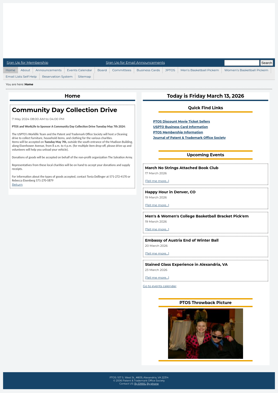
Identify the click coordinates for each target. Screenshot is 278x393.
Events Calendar (78, 69)
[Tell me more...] (157, 181)
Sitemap (83, 75)
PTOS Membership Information (178, 132)
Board (101, 69)
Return (17, 184)
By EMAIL (140, 383)
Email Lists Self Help (20, 75)
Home (139, 30)
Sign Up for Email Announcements (135, 62)
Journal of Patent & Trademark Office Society (189, 138)
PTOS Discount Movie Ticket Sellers (181, 121)
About (24, 69)
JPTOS (168, 69)
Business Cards (147, 69)
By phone (153, 383)
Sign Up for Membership (27, 62)
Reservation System (56, 75)
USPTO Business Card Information (180, 127)
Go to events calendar (159, 286)
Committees (120, 69)
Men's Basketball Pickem (198, 69)
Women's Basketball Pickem (244, 69)
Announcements (47, 69)
